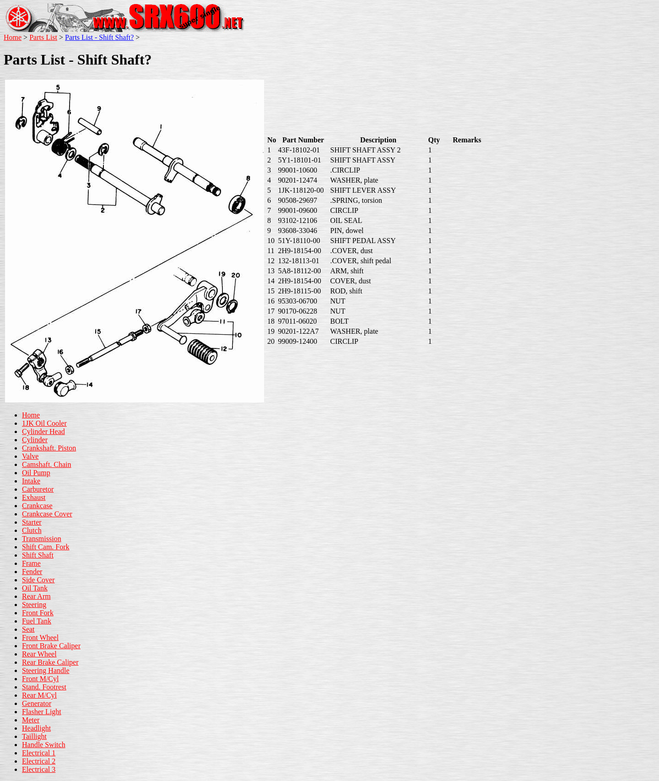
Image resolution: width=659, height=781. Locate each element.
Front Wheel (40, 637)
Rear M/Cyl (39, 695)
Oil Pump (36, 473)
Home (13, 37)
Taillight (34, 736)
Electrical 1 (38, 753)
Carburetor (38, 489)
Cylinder (35, 440)
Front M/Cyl (40, 679)
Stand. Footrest (44, 687)
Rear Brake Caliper (50, 662)
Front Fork (38, 613)
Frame (31, 563)
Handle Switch (43, 744)
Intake (31, 481)
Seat (28, 629)
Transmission (41, 538)
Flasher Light (41, 712)
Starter (32, 522)
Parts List (43, 37)
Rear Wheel (39, 654)
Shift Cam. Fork (46, 547)
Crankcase (37, 506)
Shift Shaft (38, 555)
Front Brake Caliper (51, 646)
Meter (30, 720)
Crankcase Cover (47, 514)
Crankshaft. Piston (49, 448)
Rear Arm (36, 596)
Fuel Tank (36, 621)
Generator (36, 703)
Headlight (36, 728)
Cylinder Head (43, 431)
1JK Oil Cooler (44, 423)
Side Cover (38, 580)
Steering (34, 604)
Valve (30, 456)
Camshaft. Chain (46, 464)
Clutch (32, 530)
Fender (32, 571)
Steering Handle (46, 670)
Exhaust (34, 497)
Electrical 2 (38, 761)
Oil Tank (35, 588)
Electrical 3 (38, 769)
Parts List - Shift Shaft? (99, 37)
